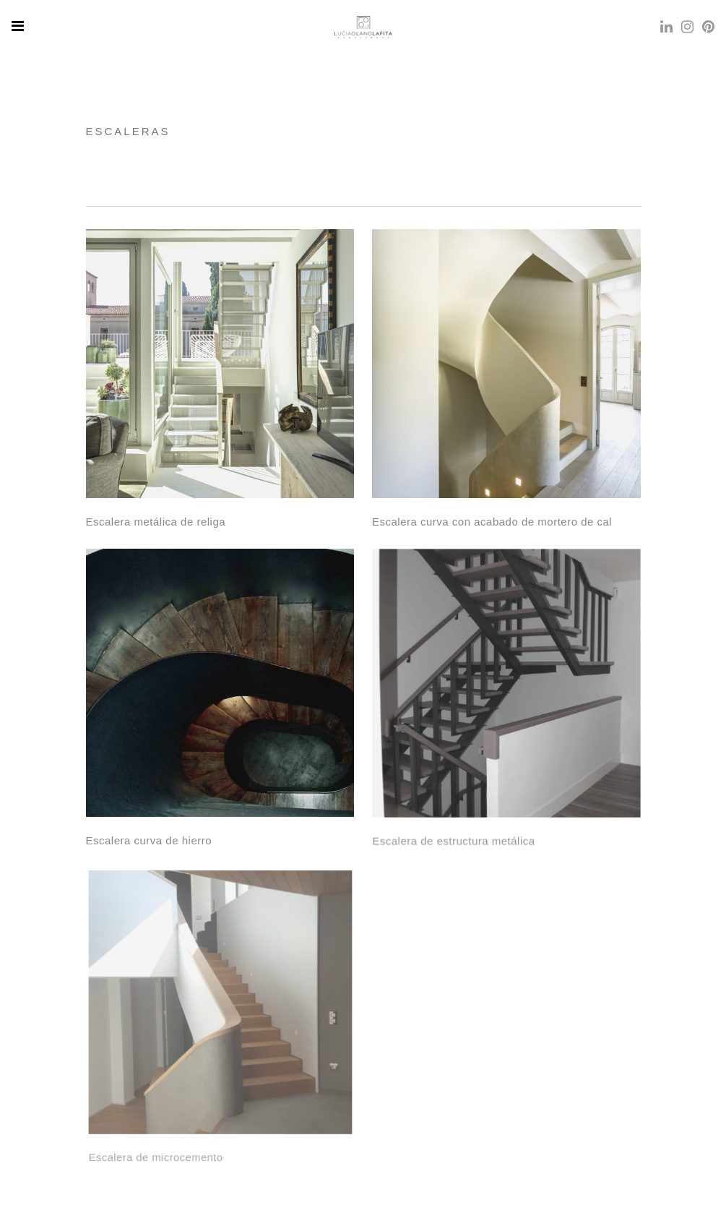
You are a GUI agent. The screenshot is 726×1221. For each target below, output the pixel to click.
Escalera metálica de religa (156, 521)
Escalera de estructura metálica (455, 837)
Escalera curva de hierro (149, 840)
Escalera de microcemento (160, 1146)
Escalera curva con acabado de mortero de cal (492, 521)
